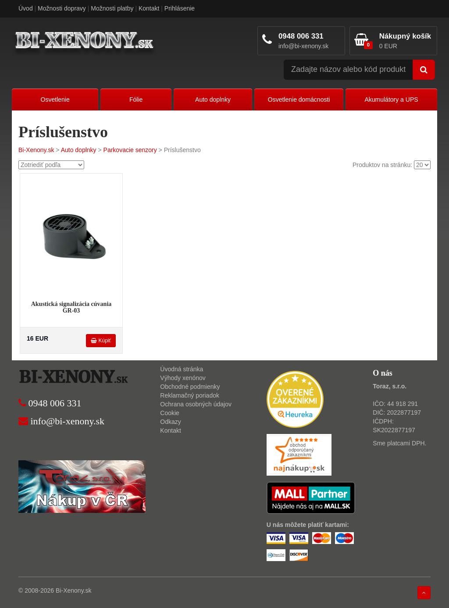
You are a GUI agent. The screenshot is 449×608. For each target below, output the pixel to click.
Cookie (169, 412)
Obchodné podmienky (190, 386)
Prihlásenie (179, 8)
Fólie (136, 99)
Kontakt (149, 8)
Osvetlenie (55, 99)
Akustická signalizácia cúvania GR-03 (71, 307)
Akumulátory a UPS (391, 99)
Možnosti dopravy (62, 8)
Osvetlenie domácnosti (299, 99)
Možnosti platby (112, 8)
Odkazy (170, 421)
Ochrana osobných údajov (196, 404)
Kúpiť (101, 341)
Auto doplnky (213, 99)
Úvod (25, 8)
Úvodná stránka (181, 369)
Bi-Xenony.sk (36, 149)
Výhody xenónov (183, 377)
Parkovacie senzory (130, 149)
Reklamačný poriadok (189, 395)
